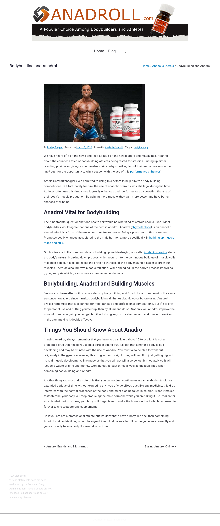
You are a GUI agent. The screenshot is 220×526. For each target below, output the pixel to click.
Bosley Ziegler (55, 147)
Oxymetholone (141, 227)
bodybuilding (141, 147)
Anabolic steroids (155, 252)
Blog (112, 51)
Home (99, 51)
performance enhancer (145, 171)
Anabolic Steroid (114, 147)
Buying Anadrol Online (159, 446)
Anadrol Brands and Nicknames (67, 446)
